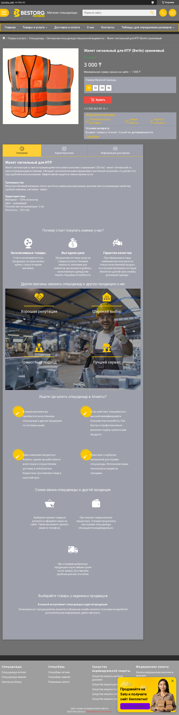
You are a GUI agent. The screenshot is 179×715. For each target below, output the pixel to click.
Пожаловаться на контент (99, 711)
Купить (100, 100)
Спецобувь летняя (59, 672)
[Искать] (152, 13)
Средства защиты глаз (105, 694)
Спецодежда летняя (14, 672)
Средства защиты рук (104, 684)
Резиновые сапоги (59, 682)
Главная (10, 27)
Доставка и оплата (67, 27)
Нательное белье (12, 682)
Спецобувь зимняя (59, 677)
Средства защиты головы (107, 689)
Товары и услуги (34, 27)
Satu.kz (105, 708)
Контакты (107, 27)
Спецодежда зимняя (14, 677)
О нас (90, 27)
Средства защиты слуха (106, 698)
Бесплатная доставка (102, 114)
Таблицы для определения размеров (146, 27)
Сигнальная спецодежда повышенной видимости (75, 38)
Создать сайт (7, 2)
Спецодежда (36, 38)
